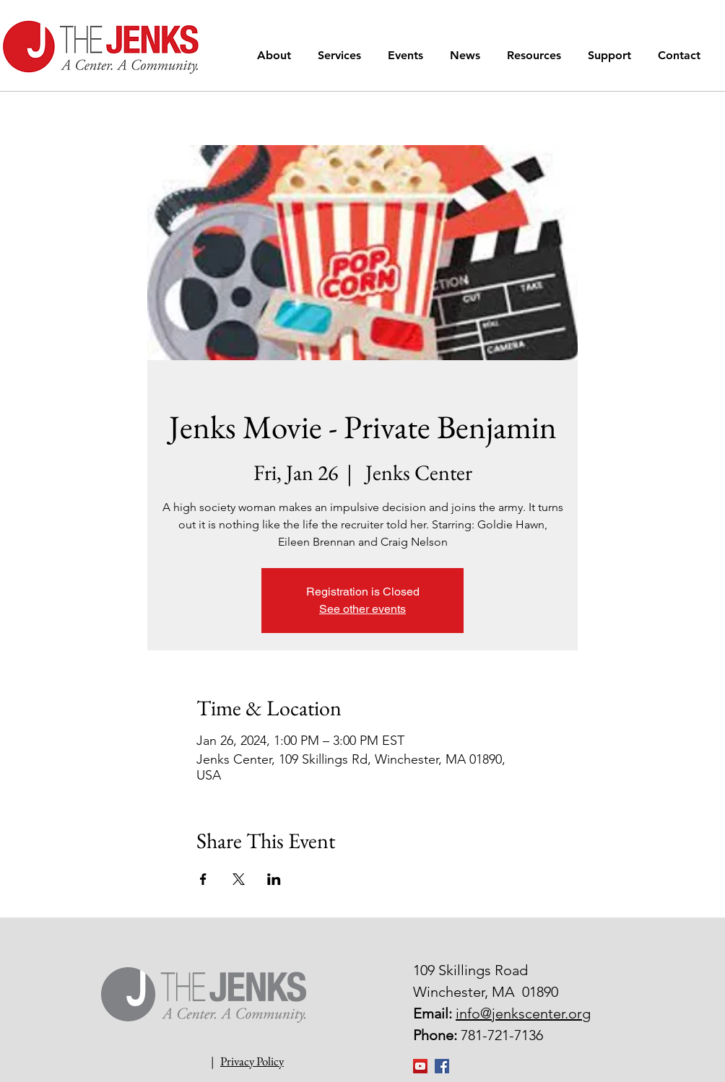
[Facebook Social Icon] (442, 1066)
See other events (362, 609)
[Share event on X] (239, 879)
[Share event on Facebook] (203, 879)
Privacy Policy (252, 1061)
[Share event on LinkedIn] (274, 879)
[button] (276, 55)
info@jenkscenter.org (523, 1013)
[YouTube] (420, 1066)
